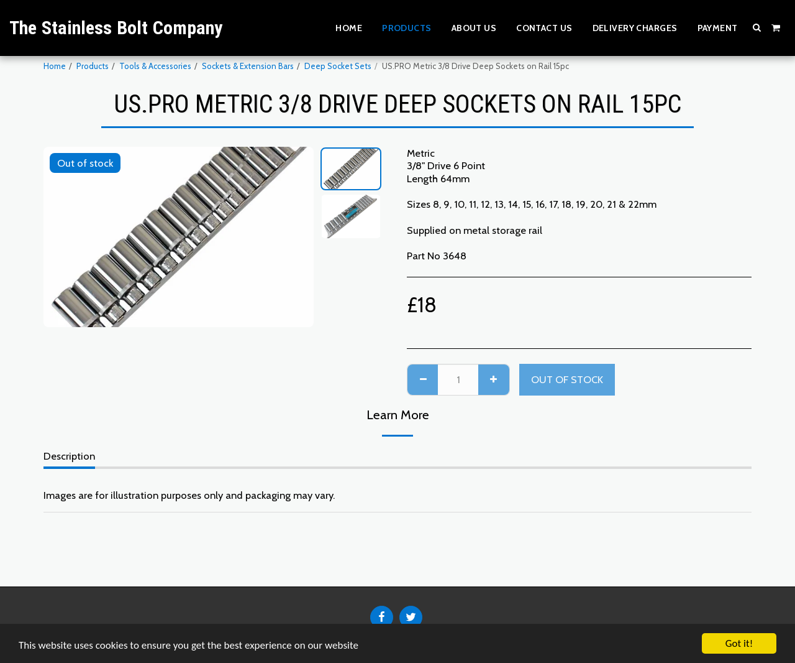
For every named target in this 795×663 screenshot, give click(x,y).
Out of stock (567, 379)
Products (92, 66)
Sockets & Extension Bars (248, 66)
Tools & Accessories (155, 66)
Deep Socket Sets (337, 66)
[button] (757, 27)
